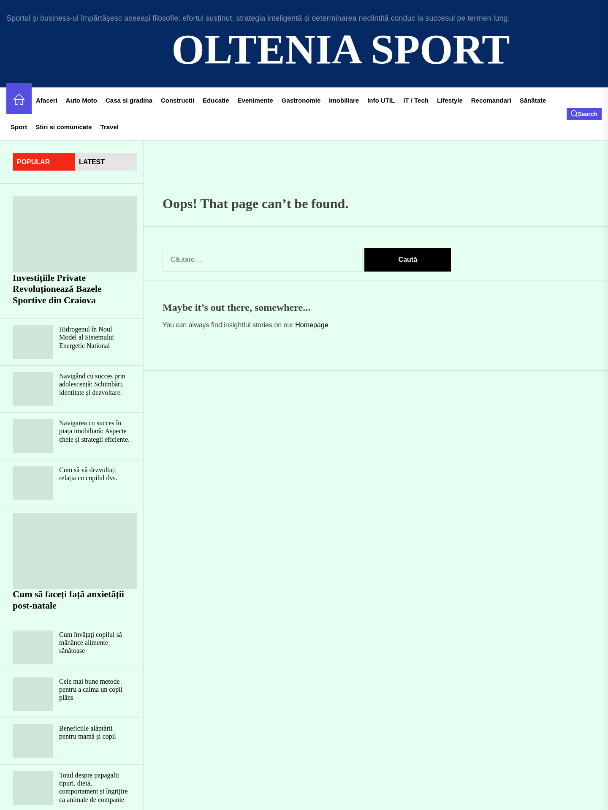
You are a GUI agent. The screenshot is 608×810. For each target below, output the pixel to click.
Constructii (177, 100)
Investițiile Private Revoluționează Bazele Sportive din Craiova (57, 288)
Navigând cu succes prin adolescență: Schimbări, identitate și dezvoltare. (92, 384)
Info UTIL (381, 100)
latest (92, 162)
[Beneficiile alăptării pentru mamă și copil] (33, 741)
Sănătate (533, 100)
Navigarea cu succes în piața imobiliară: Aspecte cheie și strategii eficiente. (94, 431)
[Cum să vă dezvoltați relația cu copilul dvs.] (33, 483)
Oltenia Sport (340, 49)
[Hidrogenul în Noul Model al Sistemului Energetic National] (33, 342)
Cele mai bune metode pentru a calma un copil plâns (90, 689)
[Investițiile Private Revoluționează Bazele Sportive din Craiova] (75, 234)
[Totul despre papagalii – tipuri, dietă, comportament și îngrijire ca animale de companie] (33, 788)
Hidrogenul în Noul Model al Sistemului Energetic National (86, 337)
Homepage (311, 325)
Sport (19, 126)
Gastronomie (301, 100)
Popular (33, 162)
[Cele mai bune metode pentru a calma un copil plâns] (33, 694)
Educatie (216, 100)
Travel (109, 126)
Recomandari (491, 100)
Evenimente (255, 100)
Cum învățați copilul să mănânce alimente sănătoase (90, 642)
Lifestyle (450, 100)
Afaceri (46, 100)
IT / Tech (416, 100)
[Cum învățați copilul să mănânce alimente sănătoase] (33, 647)
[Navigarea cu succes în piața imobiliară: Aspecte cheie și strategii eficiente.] (33, 436)
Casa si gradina (129, 100)
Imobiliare (344, 100)
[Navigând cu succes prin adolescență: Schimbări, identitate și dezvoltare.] (33, 389)
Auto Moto (81, 100)
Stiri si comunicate (63, 126)
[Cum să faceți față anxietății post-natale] (75, 551)
